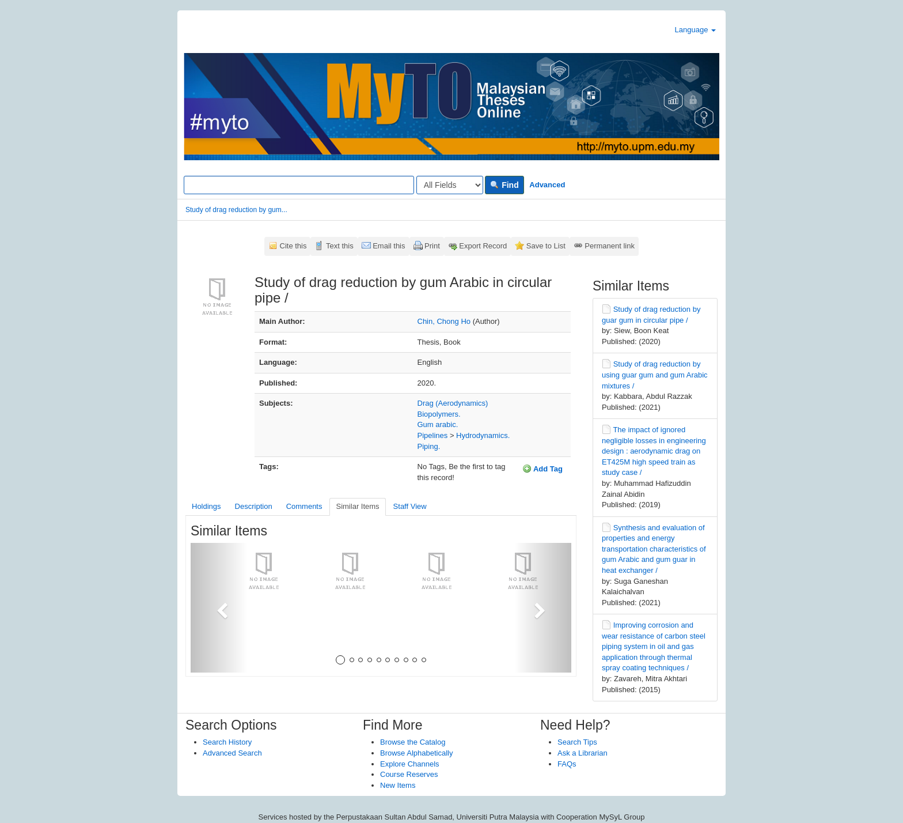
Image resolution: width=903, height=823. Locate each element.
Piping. (429, 446)
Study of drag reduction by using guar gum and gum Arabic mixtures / (655, 375)
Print (432, 245)
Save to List (546, 245)
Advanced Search (232, 753)
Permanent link (610, 245)
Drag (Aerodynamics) (453, 403)
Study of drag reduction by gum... (236, 210)
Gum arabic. (438, 424)
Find (504, 185)
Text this (340, 245)
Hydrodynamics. (483, 435)
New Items (397, 785)
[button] (219, 608)
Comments (304, 506)
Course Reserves (409, 774)
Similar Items (357, 506)
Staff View (410, 506)
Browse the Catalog (412, 742)
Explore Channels (409, 764)
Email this (389, 245)
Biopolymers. (439, 414)
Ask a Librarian (582, 753)
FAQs (566, 764)
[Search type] (449, 185)
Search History (227, 742)
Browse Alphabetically (416, 753)
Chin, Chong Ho (444, 321)
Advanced (547, 184)
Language (695, 29)
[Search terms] (299, 185)
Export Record (483, 245)
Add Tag (542, 468)
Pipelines (433, 435)
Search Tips (577, 742)
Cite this (293, 245)
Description (253, 506)
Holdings (206, 506)
